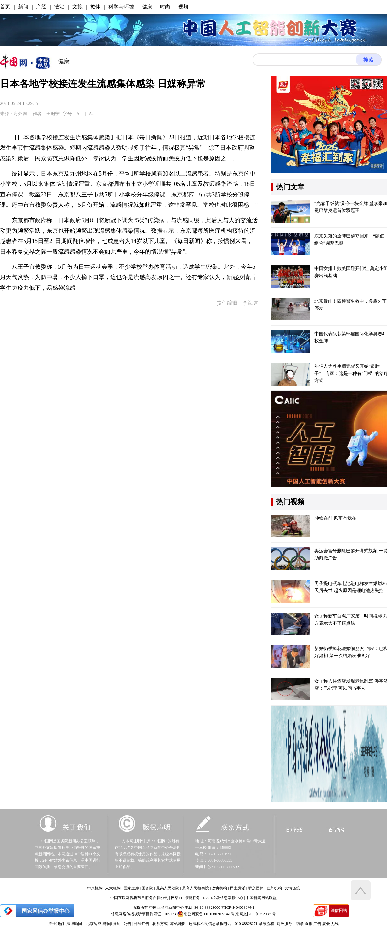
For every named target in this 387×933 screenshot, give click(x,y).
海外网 (20, 113)
